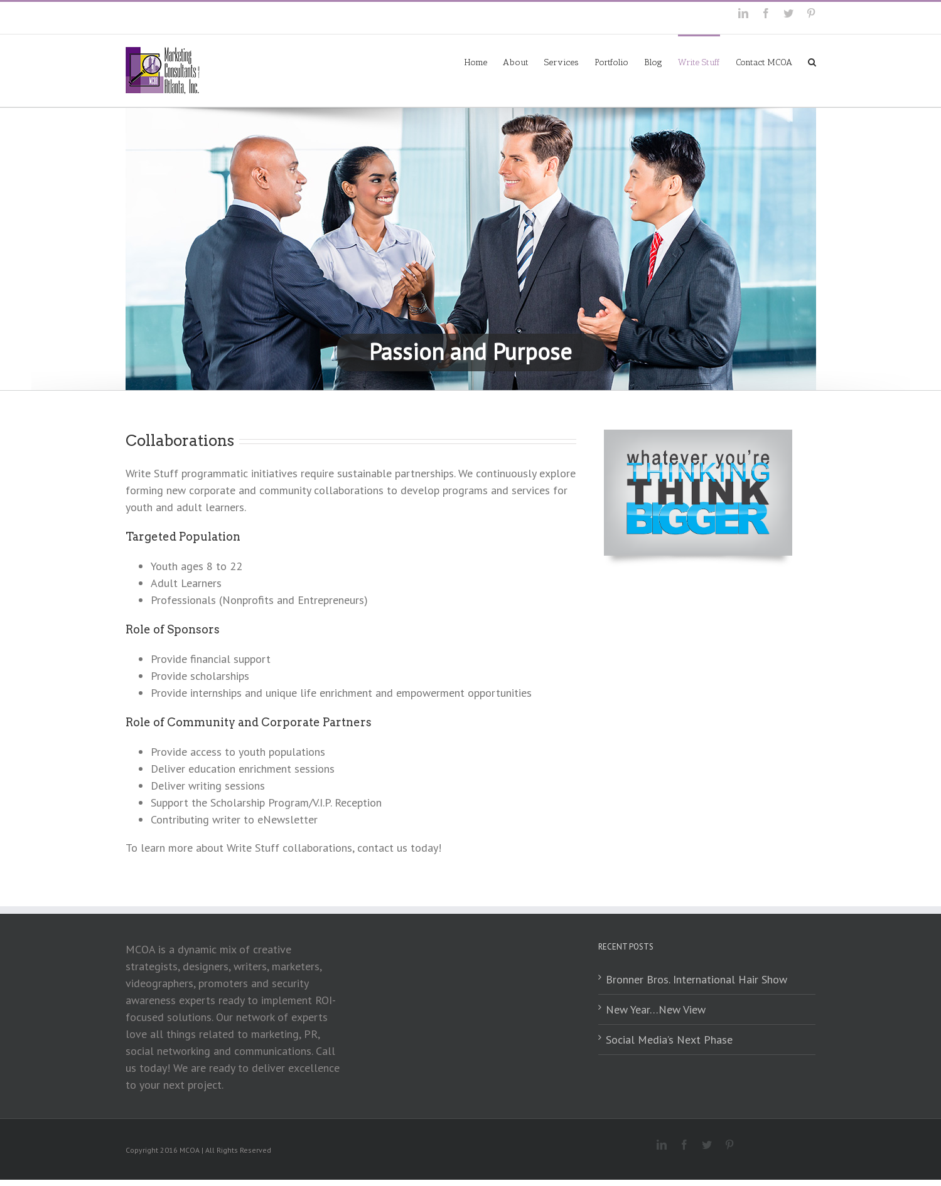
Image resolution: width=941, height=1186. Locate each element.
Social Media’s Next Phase (669, 1039)
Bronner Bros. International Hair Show (696, 979)
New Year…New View (656, 1009)
